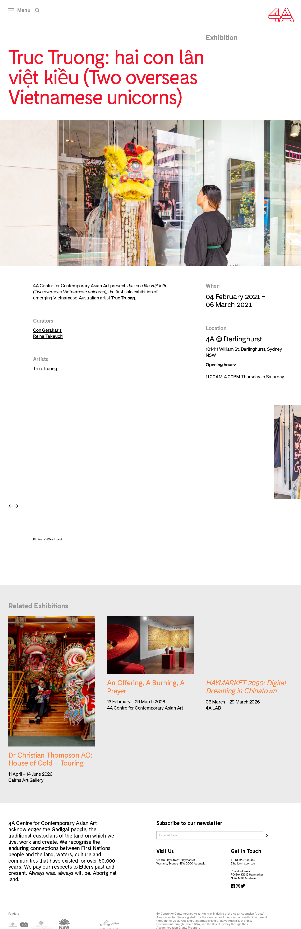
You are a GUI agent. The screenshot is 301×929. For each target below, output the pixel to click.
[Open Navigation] (19, 11)
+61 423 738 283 (244, 860)
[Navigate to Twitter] (243, 886)
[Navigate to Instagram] (238, 886)
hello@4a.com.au (244, 863)
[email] (209, 835)
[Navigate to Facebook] (233, 886)
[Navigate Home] (281, 15)
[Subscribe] (267, 835)
